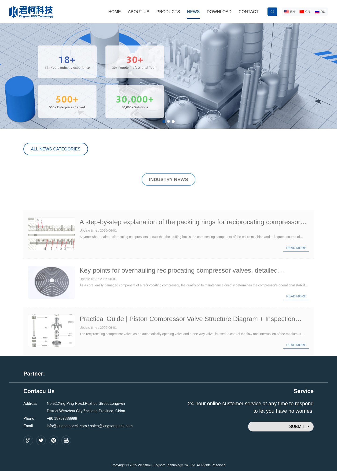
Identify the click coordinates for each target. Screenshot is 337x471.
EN (289, 12)
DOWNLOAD (219, 11)
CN (305, 12)
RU (320, 12)
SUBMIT (299, 426)
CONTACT (248, 11)
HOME (114, 11)
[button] (163, 121)
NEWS (193, 11)
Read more (296, 264)
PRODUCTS (168, 11)
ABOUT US (139, 11)
